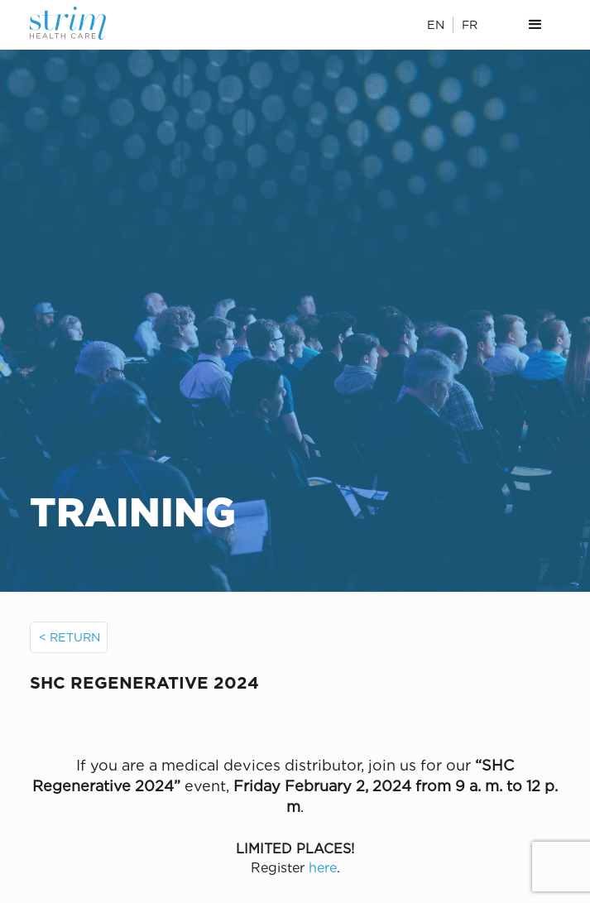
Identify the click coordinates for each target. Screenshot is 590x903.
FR (469, 24)
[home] (83, 23)
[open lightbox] (295, 721)
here (323, 868)
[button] (535, 25)
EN (435, 24)
